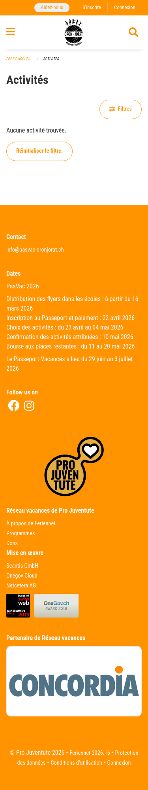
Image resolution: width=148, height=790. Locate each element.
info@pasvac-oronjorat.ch (35, 249)
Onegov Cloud (21, 575)
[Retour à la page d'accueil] (73, 32)
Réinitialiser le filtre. (39, 151)
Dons (12, 543)
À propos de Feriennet (30, 523)
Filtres (120, 109)
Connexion (124, 7)
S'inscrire (91, 7)
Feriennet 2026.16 (89, 753)
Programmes (20, 533)
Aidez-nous (52, 7)
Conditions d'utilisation (76, 763)
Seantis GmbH (22, 566)
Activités (51, 59)
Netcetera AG (21, 585)
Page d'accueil (18, 59)
